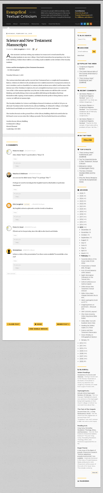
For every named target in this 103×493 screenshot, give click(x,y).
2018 (81, 214)
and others (88, 17)
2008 (82, 353)
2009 (82, 351)
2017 (81, 217)
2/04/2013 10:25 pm (38, 204)
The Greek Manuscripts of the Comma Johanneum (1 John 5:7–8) (88, 73)
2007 (82, 356)
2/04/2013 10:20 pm (35, 173)
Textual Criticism (21, 14)
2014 (81, 224)
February (84, 256)
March (83, 253)
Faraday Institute (16, 57)
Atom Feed (80, 55)
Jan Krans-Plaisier (85, 94)
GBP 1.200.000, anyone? (89, 311)
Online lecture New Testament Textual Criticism (87, 288)
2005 (81, 361)
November (85, 232)
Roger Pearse (82, 448)
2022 (81, 204)
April (83, 250)
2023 (81, 201)
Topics (43, 24)
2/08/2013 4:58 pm (29, 250)
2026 (81, 193)
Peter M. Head (80, 13)
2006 (82, 359)
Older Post (13, 324)
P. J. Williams (79, 17)
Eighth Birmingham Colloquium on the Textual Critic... (87, 277)
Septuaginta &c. (83, 391)
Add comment (11, 273)
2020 (82, 209)
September (85, 237)
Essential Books (54, 24)
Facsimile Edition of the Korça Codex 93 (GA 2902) (89, 261)
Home (8, 24)
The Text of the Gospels (86, 409)
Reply (15, 159)
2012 (81, 343)
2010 (81, 348)
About (15, 24)
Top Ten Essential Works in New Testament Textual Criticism (88, 161)
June (83, 245)
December (85, 230)
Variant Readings (83, 372)
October (84, 235)
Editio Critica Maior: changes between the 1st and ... (89, 295)
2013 (81, 227)
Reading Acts (82, 426)
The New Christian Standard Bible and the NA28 (87, 173)
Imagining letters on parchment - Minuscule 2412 (88, 307)
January (84, 340)
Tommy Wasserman (82, 15)
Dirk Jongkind (18, 204)
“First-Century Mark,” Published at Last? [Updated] (86, 80)
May (82, 248)
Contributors (24, 24)
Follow (88, 140)
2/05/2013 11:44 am (30, 227)
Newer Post (63, 324)
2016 (81, 219)
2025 (81, 196)
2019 (81, 211)
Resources (35, 24)
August (84, 240)
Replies (18, 163)
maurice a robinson (20, 173)
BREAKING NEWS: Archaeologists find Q (86, 167)
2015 (81, 222)
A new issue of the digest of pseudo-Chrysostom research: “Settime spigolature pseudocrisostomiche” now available (87, 454)
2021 (81, 206)
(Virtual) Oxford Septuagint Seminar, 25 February (86, 394)
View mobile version (38, 329)
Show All (94, 472)
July (82, 243)
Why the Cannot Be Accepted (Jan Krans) (88, 180)
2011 (81, 346)
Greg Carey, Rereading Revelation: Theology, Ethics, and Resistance (86, 430)
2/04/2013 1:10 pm (30, 150)
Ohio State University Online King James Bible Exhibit (89, 316)
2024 (81, 198)
